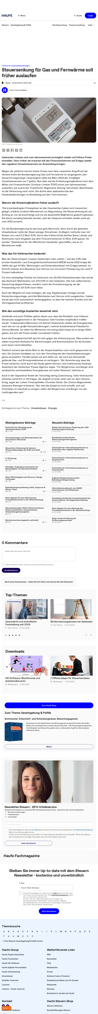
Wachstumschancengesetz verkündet (22, 520)
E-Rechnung (10, 458)
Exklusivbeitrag (14, 601)
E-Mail (21, 883)
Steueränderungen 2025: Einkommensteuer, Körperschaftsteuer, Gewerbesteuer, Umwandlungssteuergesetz (24, 510)
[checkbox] (3, 564)
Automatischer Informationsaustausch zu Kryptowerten (70, 459)
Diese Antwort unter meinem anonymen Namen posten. (30, 564)
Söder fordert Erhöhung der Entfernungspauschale (64, 519)
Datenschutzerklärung (84, 830)
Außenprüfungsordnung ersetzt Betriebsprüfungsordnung (65, 479)
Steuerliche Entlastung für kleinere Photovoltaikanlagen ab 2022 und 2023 (22, 449)
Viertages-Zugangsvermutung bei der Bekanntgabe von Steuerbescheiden (21, 468)
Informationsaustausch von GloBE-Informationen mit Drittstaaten (67, 489)
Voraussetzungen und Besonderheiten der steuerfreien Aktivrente (23, 438)
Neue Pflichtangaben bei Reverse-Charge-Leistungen (24, 478)
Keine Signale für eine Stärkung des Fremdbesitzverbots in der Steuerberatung (24, 499)
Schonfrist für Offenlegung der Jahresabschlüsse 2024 (18, 428)
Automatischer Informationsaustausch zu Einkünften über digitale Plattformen (70, 448)
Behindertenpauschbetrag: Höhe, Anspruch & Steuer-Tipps (25, 488)
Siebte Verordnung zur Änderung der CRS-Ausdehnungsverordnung (70, 428)
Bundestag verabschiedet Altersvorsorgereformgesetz (64, 438)
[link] (5, 25)
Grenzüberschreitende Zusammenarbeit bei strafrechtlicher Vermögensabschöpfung (71, 499)
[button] (22, 15)
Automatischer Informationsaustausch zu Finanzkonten (70, 469)
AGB (36, 830)
